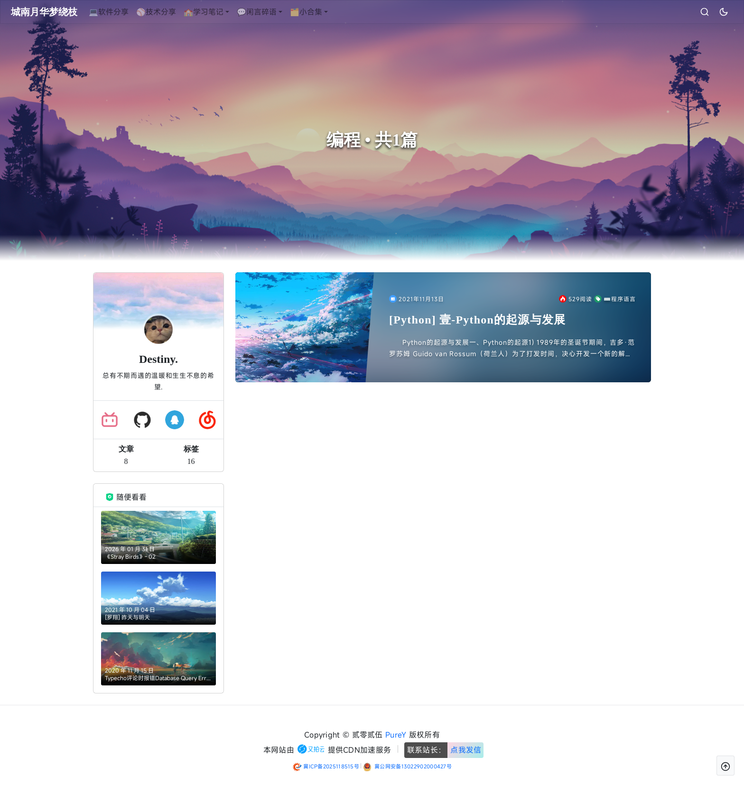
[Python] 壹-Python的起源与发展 (477, 320)
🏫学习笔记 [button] (222, 12)
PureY (396, 735)
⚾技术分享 (174, 12)
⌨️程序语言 (615, 299)
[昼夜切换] (705, 11)
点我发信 (465, 750)
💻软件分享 (127, 12)
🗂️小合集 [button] (324, 12)
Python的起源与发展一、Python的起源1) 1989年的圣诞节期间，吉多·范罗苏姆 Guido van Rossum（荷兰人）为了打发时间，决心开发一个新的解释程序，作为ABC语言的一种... (512, 349)
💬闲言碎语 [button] (275, 12)
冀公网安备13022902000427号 (413, 766)
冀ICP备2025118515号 (331, 766)
